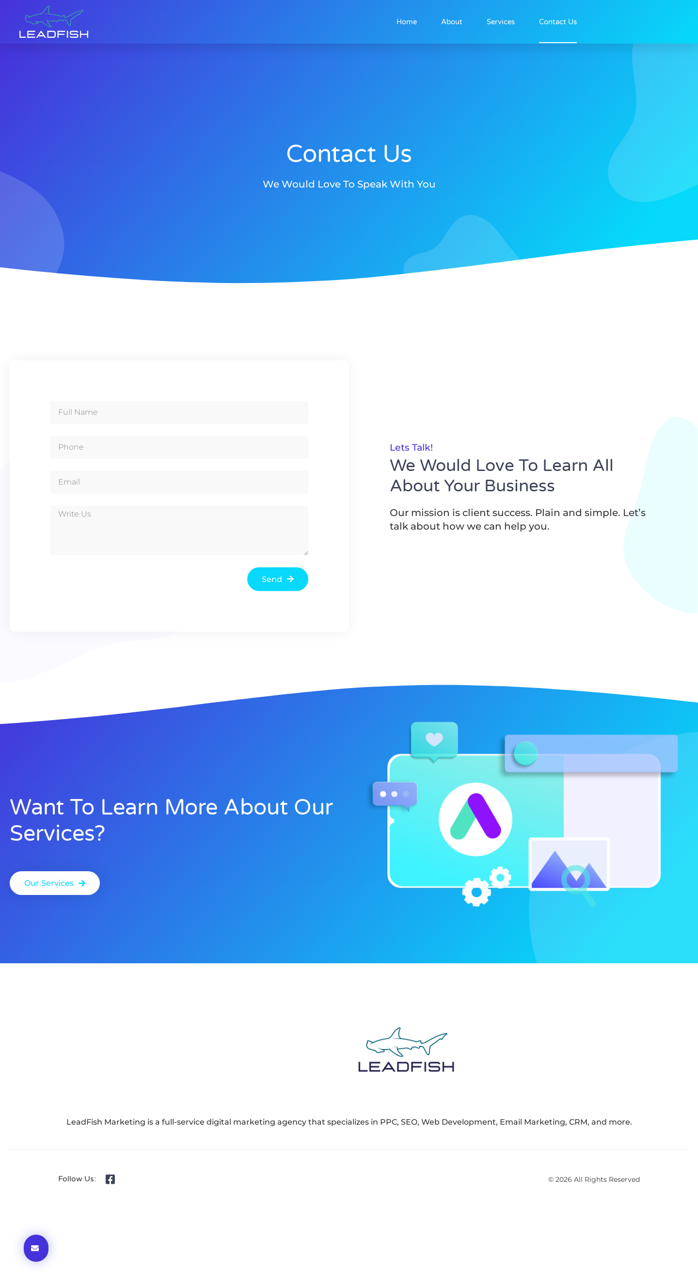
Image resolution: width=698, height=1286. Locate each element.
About (451, 21)
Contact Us (558, 21)
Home (407, 21)
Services (501, 21)
